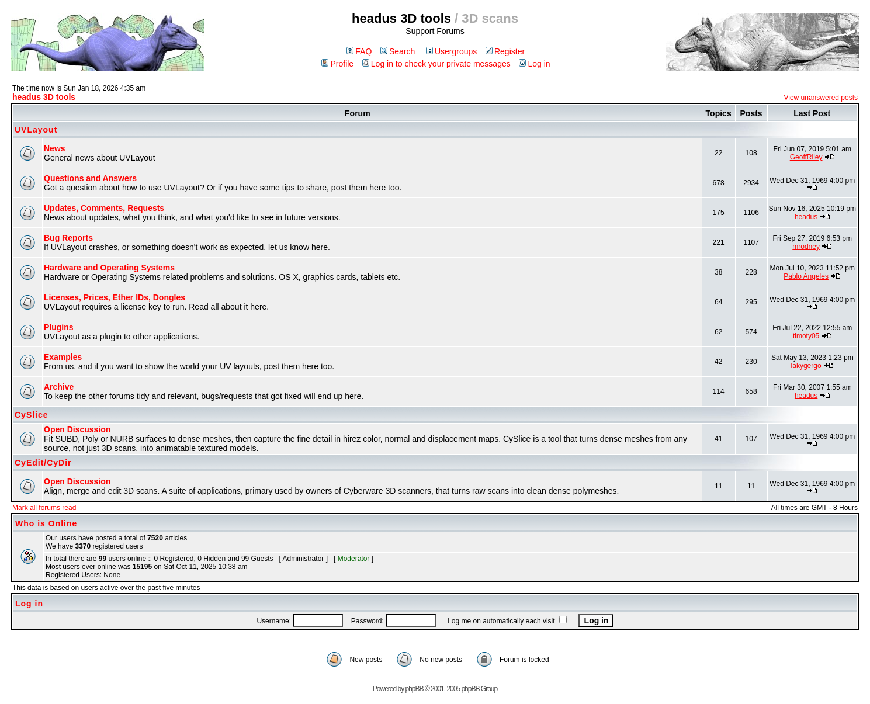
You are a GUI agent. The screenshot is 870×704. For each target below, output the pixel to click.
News (54, 148)
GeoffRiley (806, 157)
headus (806, 217)
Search (397, 51)
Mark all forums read (44, 508)
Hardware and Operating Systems (109, 267)
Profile (337, 63)
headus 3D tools (43, 97)
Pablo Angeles (806, 276)
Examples (63, 357)
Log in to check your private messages (436, 63)
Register (505, 51)
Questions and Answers (90, 178)
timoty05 (806, 336)
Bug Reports (68, 237)
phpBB (414, 689)
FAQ (359, 51)
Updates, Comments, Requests (104, 208)
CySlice (31, 414)
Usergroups (451, 51)
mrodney (806, 246)
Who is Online (46, 523)
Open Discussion (77, 429)
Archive (59, 386)
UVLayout (36, 129)
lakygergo (806, 366)
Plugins (59, 327)
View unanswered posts (821, 97)
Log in (534, 63)
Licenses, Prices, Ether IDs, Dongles (114, 297)
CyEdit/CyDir (43, 462)
